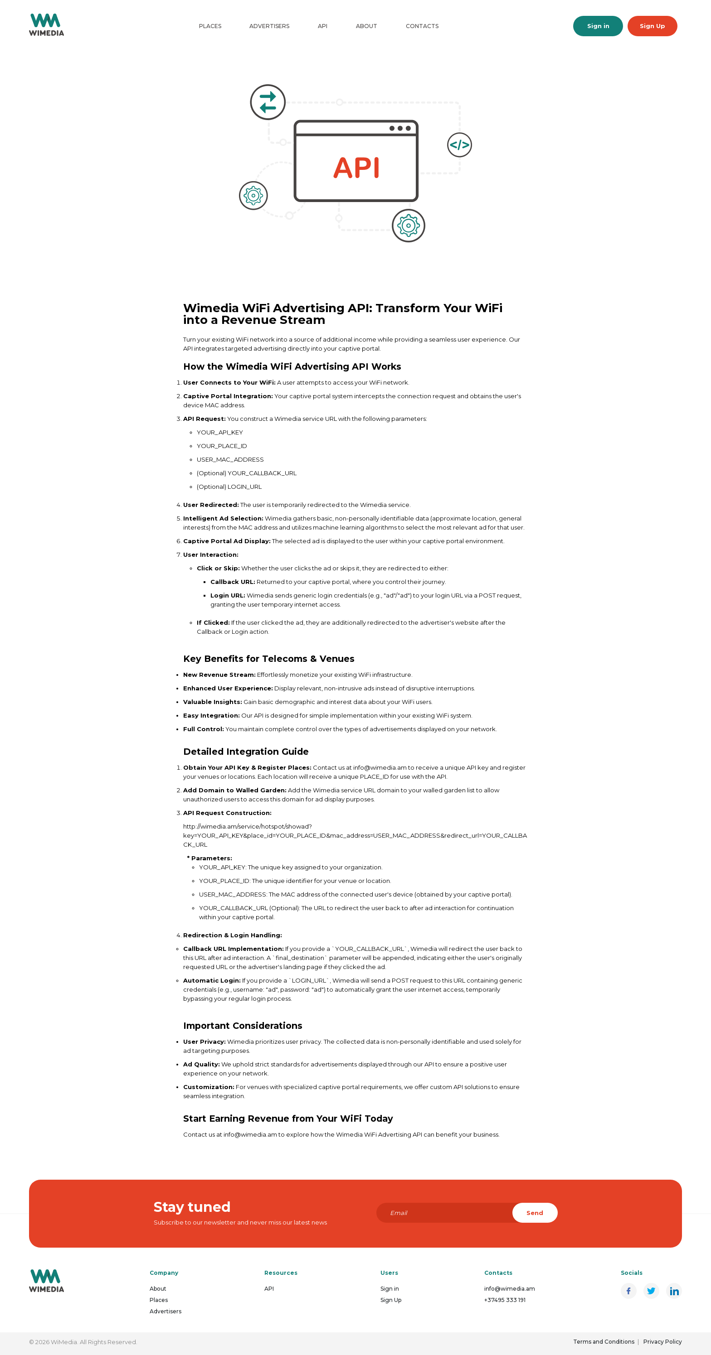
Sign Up (652, 25)
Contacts (422, 26)
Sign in (598, 25)
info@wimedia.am (509, 1288)
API (322, 26)
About (366, 26)
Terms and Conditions (603, 1341)
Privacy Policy (662, 1341)
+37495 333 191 (505, 1300)
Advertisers (269, 26)
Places (210, 26)
